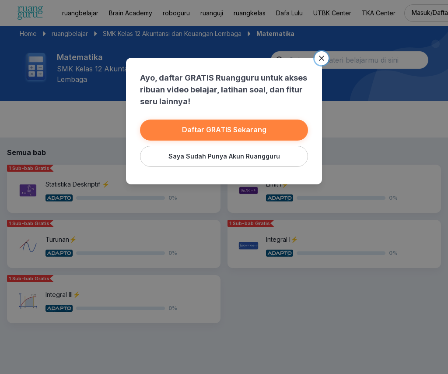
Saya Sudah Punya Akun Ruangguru (224, 156)
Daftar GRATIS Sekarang (224, 129)
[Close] (322, 58)
